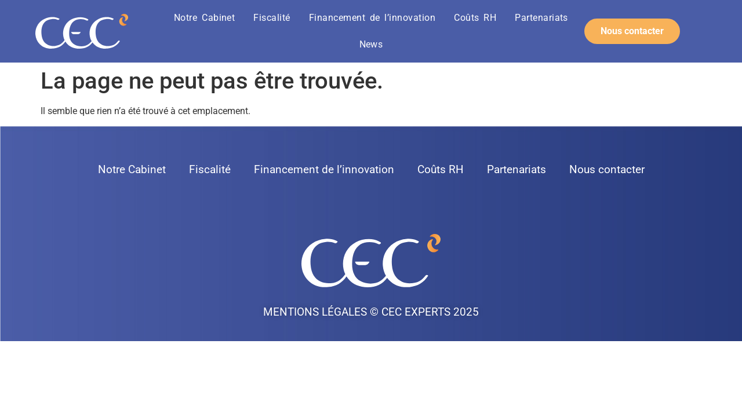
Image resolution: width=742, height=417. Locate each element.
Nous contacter (607, 169)
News (371, 44)
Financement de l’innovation (372, 17)
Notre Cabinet (204, 17)
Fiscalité (271, 17)
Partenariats (541, 17)
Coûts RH (475, 17)
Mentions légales (315, 312)
